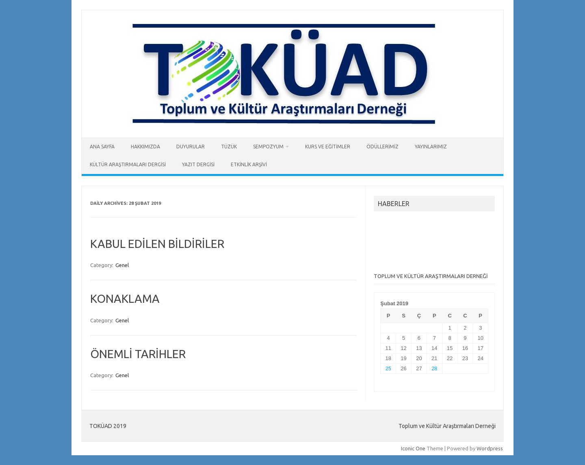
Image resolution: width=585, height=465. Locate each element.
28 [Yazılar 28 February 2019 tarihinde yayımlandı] (434, 368)
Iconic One (413, 448)
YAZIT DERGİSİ (198, 164)
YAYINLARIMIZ (431, 146)
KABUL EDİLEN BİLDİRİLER (157, 243)
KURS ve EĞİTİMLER (327, 146)
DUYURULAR (190, 146)
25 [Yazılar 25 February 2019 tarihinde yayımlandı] (388, 368)
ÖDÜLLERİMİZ (382, 146)
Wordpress (490, 448)
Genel (122, 265)
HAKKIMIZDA (145, 146)
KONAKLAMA (125, 298)
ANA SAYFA (102, 146)
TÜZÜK (229, 146)
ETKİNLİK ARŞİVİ (249, 164)
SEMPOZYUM (268, 146)
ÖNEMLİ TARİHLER (138, 354)
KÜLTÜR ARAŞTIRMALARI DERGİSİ (128, 164)
